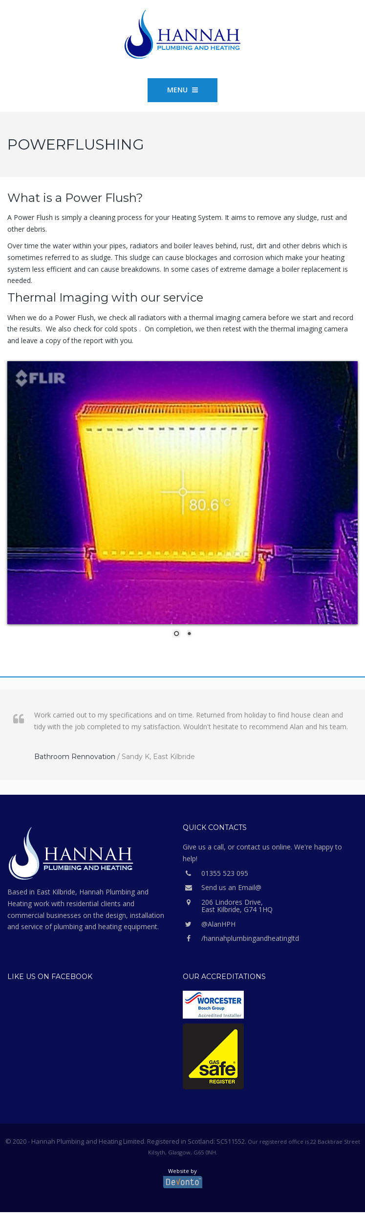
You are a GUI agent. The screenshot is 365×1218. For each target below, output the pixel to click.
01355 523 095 (215, 873)
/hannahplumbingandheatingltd (241, 938)
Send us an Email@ (222, 887)
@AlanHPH (209, 924)
